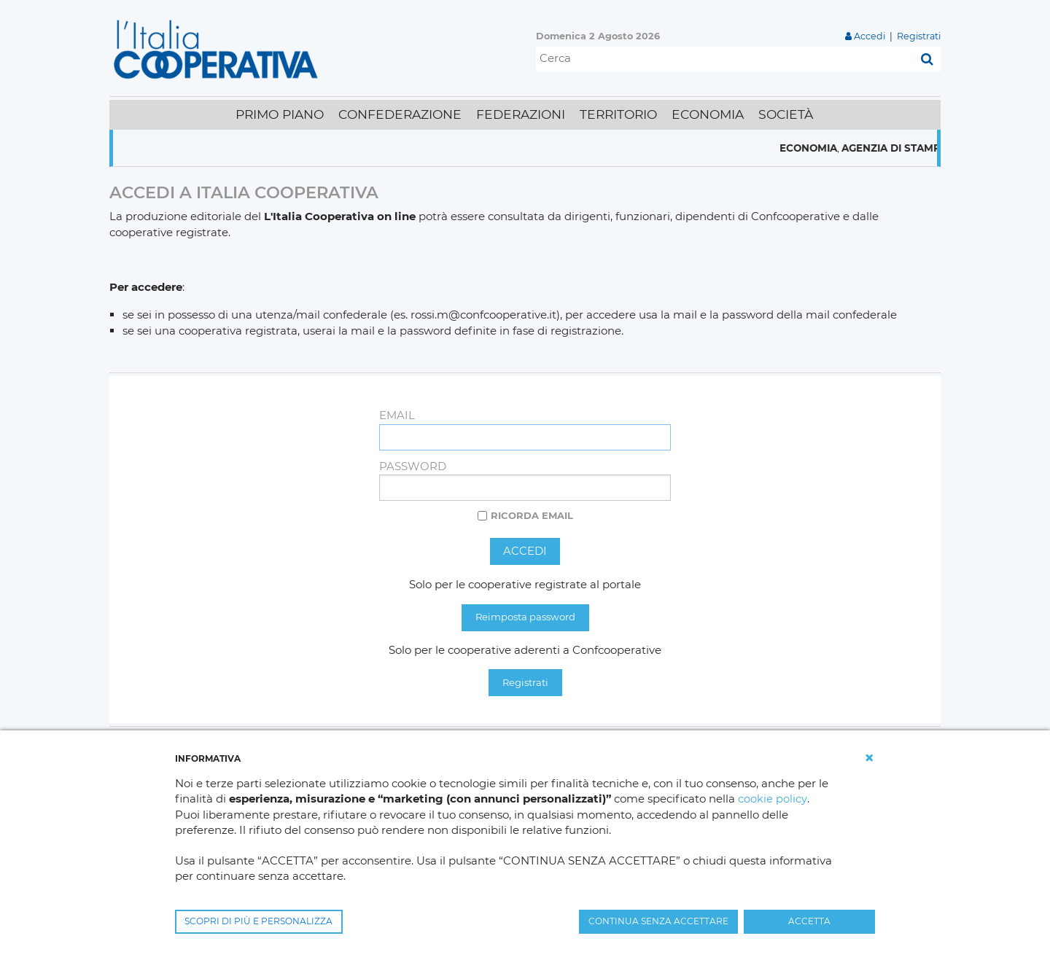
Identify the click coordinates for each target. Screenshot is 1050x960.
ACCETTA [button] (809, 921)
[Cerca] (725, 59)
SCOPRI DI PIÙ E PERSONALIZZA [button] (258, 921)
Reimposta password (525, 617)
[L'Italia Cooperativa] (218, 48)
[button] (869, 758)
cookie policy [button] (772, 799)
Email (397, 415)
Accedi (868, 36)
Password (412, 466)
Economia (852, 148)
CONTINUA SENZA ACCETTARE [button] (658, 921)
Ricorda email (532, 515)
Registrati (918, 36)
